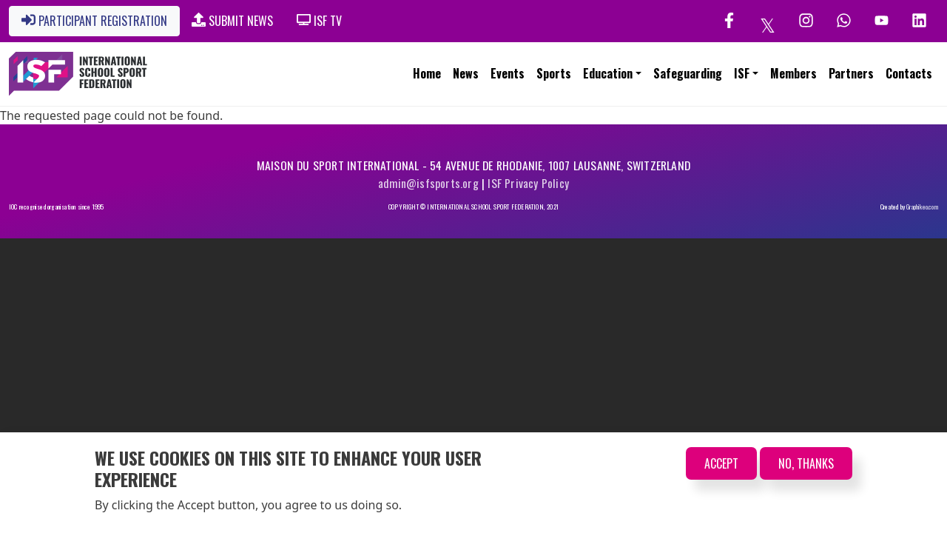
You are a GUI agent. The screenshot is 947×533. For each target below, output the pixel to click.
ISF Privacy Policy (528, 183)
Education (608, 73)
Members (793, 73)
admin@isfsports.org (428, 183)
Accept (721, 463)
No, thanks (806, 463)
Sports (553, 73)
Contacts (909, 73)
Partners (851, 73)
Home (427, 73)
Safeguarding (687, 73)
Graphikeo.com (922, 207)
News (466, 73)
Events (508, 73)
